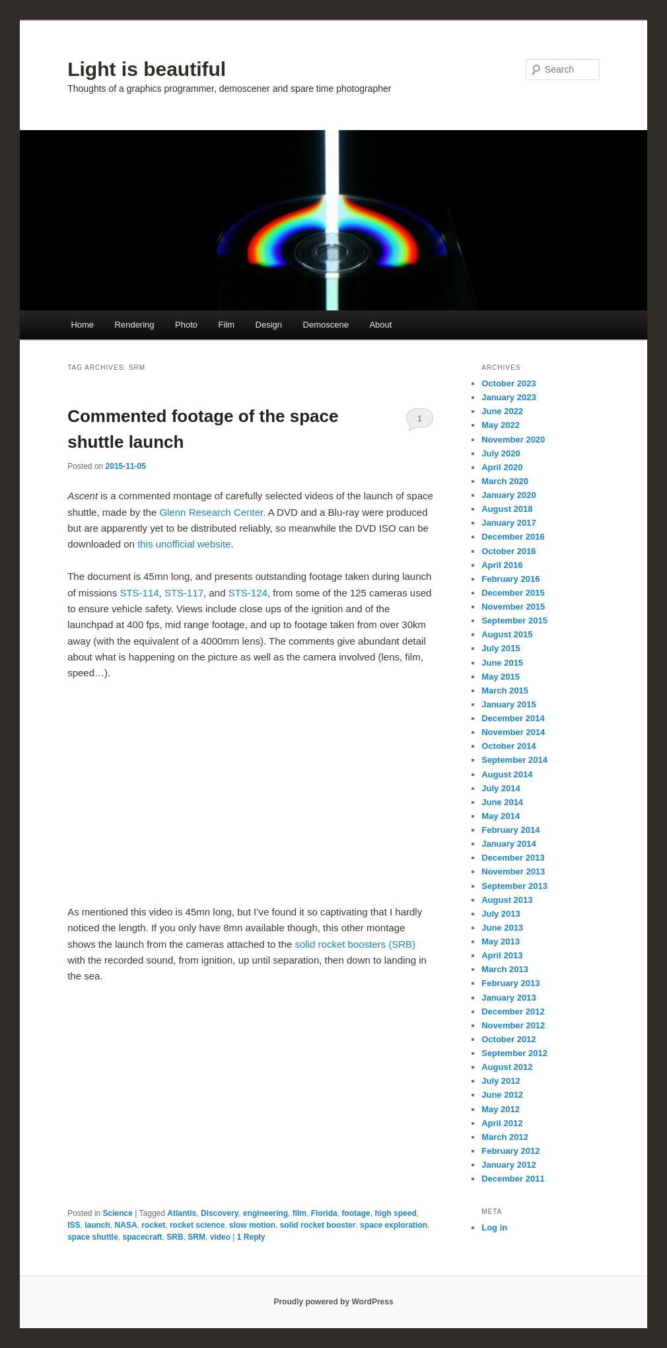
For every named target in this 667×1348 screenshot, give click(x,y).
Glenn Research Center (211, 512)
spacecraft (142, 1237)
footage (355, 1213)
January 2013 (508, 998)
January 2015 (508, 704)
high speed (395, 1213)
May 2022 (500, 425)
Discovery (219, 1213)
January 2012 (508, 1165)
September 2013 (514, 886)
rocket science (197, 1225)
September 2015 (514, 620)
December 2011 (512, 1179)
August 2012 (506, 1067)
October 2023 (508, 383)
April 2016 (501, 565)
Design (269, 325)
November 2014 (513, 732)
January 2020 (508, 495)
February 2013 (510, 983)
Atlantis (181, 1213)
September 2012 (514, 1053)
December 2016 (512, 537)
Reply (251, 1237)
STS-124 (247, 592)
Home (82, 325)
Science (118, 1213)
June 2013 (502, 928)
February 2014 (510, 830)
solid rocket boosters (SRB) (355, 944)
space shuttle (92, 1237)
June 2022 (502, 411)
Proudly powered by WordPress (333, 1301)
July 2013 (500, 914)
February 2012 (510, 1151)
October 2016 (508, 551)
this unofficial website (183, 544)
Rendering (135, 325)
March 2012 (504, 1137)
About (380, 325)
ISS (73, 1225)
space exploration (393, 1225)
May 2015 (500, 677)
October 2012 (508, 1039)
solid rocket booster (318, 1225)
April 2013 (501, 955)
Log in (494, 1227)
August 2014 (506, 774)
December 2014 (512, 718)
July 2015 (500, 648)
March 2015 (504, 690)
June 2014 (502, 802)
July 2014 (500, 788)
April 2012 (501, 1123)
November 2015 (513, 607)
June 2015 (502, 663)
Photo (186, 325)
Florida (324, 1213)
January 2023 (508, 397)
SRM (196, 1237)
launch (97, 1225)
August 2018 (506, 509)
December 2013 (512, 858)
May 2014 (500, 816)
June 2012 (502, 1095)
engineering (265, 1213)
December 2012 (512, 1011)
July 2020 (500, 453)
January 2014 (508, 844)
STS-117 (183, 592)
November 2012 (513, 1025)
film (299, 1213)
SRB (174, 1237)
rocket (153, 1225)
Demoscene (326, 325)
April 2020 (501, 467)
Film (227, 325)
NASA (126, 1225)
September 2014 (514, 760)
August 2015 (506, 634)
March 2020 (504, 481)
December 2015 (512, 593)
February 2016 (510, 579)
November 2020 (513, 439)
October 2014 (508, 746)
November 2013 (513, 871)
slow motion (252, 1225)
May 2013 (500, 941)
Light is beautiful (146, 69)
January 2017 (508, 523)
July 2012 (500, 1081)
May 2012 (500, 1109)
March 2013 (504, 969)
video (220, 1237)
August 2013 (506, 900)
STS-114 (139, 592)
